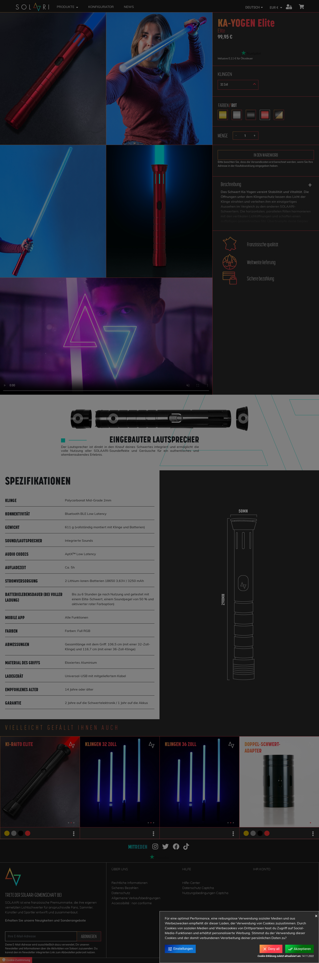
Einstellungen (180, 949)
